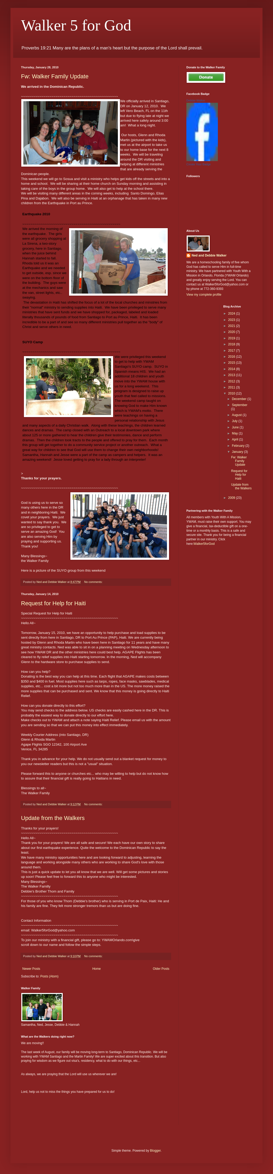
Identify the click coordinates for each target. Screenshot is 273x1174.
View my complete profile (203, 294)
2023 (232, 320)
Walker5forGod (203, 544)
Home (96, 969)
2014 (232, 369)
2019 (232, 338)
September (239, 405)
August (237, 415)
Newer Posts (31, 969)
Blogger (155, 1150)
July (235, 421)
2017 (232, 350)
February (238, 446)
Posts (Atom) (49, 976)
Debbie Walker (195, 100)
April (235, 439)
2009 (232, 498)
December (239, 399)
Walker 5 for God (76, 25)
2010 (232, 393)
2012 (232, 381)
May (235, 433)
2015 (232, 363)
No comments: (93, 581)
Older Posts (161, 969)
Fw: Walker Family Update (54, 76)
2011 (232, 387)
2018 (232, 344)
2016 (232, 356)
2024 (232, 313)
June (235, 427)
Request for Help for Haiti (53, 603)
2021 (232, 326)
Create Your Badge (198, 164)
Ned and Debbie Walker (209, 255)
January (238, 452)
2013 (232, 375)
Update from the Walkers (53, 818)
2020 (232, 332)
